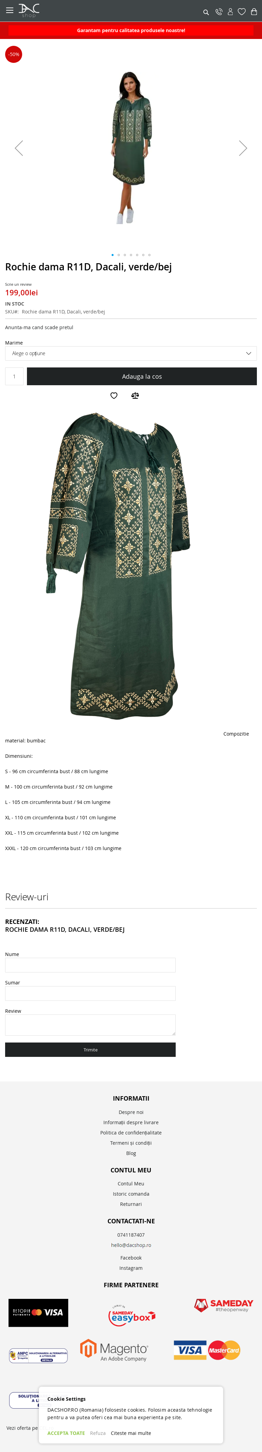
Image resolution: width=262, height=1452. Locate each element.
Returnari (131, 1204)
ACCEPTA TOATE (66, 1433)
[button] (18, 148)
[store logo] (61, 10)
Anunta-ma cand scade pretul (39, 327)
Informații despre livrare (131, 1122)
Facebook (131, 1257)
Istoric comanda (131, 1194)
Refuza (98, 1433)
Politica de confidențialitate (131, 1132)
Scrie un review (18, 284)
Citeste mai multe (131, 1433)
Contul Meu (131, 1183)
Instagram (131, 1268)
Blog (131, 1153)
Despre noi (131, 1112)
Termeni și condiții (131, 1143)
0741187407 (131, 1235)
